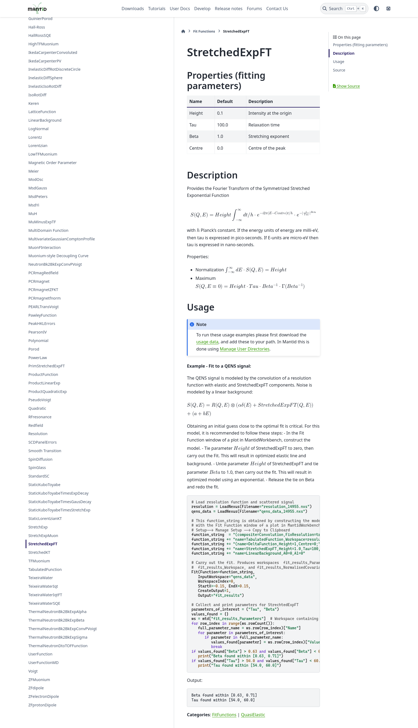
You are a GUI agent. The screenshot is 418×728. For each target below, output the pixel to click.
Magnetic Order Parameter (52, 162)
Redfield (35, 425)
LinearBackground (44, 120)
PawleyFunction (42, 315)
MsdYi (33, 205)
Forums (254, 8)
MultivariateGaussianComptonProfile (61, 238)
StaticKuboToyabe (44, 484)
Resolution (37, 433)
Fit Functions (145, 31)
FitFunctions (165, 639)
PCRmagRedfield (43, 272)
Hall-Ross (36, 27)
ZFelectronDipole (43, 696)
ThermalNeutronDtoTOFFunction (57, 645)
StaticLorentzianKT (45, 518)
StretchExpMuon (43, 535)
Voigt (33, 671)
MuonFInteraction (44, 247)
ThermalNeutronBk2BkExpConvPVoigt (62, 628)
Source (339, 70)
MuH (32, 213)
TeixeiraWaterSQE (44, 603)
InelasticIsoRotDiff (44, 86)
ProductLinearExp (44, 382)
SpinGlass (37, 467)
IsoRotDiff (37, 94)
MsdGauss (37, 187)
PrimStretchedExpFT (46, 365)
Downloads (133, 8)
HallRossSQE (39, 35)
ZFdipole (36, 687)
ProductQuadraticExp (47, 391)
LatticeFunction (42, 111)
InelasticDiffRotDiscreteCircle (54, 69)
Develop (202, 8)
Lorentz (35, 137)
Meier (33, 171)
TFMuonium (39, 560)
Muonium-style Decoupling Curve (58, 255)
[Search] (344, 8)
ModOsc (35, 179)
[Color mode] (376, 8)
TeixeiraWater (40, 577)
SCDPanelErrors (42, 442)
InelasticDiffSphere (45, 77)
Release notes (229, 8)
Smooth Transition (44, 450)
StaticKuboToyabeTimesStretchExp (59, 509)
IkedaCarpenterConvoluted (52, 52)
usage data (259, 303)
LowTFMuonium (42, 154)
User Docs (180, 8)
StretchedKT (39, 552)
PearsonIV (37, 332)
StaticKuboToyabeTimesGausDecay (59, 501)
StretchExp (37, 527)
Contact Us (277, 8)
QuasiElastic (194, 639)
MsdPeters (37, 196)
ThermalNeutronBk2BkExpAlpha (57, 611)
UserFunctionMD (43, 662)
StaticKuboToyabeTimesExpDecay (58, 493)
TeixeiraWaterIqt (43, 586)
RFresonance (39, 416)
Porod (33, 349)
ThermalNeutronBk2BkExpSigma (57, 637)
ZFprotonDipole (42, 704)
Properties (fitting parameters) (360, 44)
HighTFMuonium (43, 43)
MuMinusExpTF (42, 221)
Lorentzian (37, 145)
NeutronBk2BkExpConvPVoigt (55, 264)
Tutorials (157, 8)
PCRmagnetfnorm (44, 298)
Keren (33, 103)
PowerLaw (37, 357)
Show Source (346, 86)
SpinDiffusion (40, 459)
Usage (338, 61)
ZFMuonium (39, 679)
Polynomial (38, 340)
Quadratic (37, 408)
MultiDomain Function (48, 230)
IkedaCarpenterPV (44, 60)
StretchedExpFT (42, 543)
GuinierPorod (40, 18)
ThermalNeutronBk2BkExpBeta (56, 620)
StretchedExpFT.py (162, 673)
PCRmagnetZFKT (43, 289)
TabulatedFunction (45, 569)
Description (344, 53)
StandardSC (38, 476)
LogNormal (38, 128)
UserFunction (40, 654)
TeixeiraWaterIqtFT (45, 594)
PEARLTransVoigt (43, 306)
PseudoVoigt (39, 399)
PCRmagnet (38, 281)
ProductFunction (43, 374)
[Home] (124, 31)
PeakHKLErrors (41, 323)
